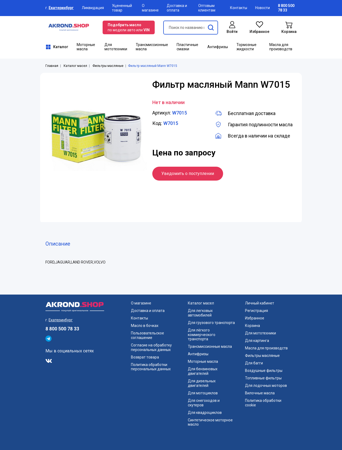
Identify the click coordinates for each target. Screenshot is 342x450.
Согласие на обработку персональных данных (151, 347)
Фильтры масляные (107, 66)
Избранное (254, 318)
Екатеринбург (61, 8)
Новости (262, 8)
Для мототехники (115, 47)
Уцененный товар (122, 7)
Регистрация (256, 310)
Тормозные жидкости (246, 47)
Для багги (254, 363)
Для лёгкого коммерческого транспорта (201, 334)
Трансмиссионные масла (152, 47)
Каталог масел (75, 66)
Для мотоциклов (203, 393)
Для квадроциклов (205, 412)
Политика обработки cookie (263, 402)
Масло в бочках (144, 325)
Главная (51, 66)
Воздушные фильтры (263, 370)
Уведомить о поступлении (187, 173)
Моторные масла (86, 47)
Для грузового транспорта (211, 323)
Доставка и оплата (177, 7)
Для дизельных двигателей (202, 383)
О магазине (150, 7)
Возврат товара (145, 357)
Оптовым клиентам (206, 7)
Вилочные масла (260, 393)
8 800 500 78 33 (62, 328)
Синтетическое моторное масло (210, 422)
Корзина (252, 325)
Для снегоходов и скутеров (204, 402)
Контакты (238, 8)
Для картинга (257, 340)
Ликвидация (93, 8)
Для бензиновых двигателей (202, 371)
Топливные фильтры (263, 378)
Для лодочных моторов (266, 385)
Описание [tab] (57, 244)
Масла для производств (280, 47)
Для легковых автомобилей (200, 312)
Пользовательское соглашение (147, 335)
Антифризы (217, 47)
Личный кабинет (259, 303)
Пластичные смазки (187, 47)
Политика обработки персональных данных (151, 367)
